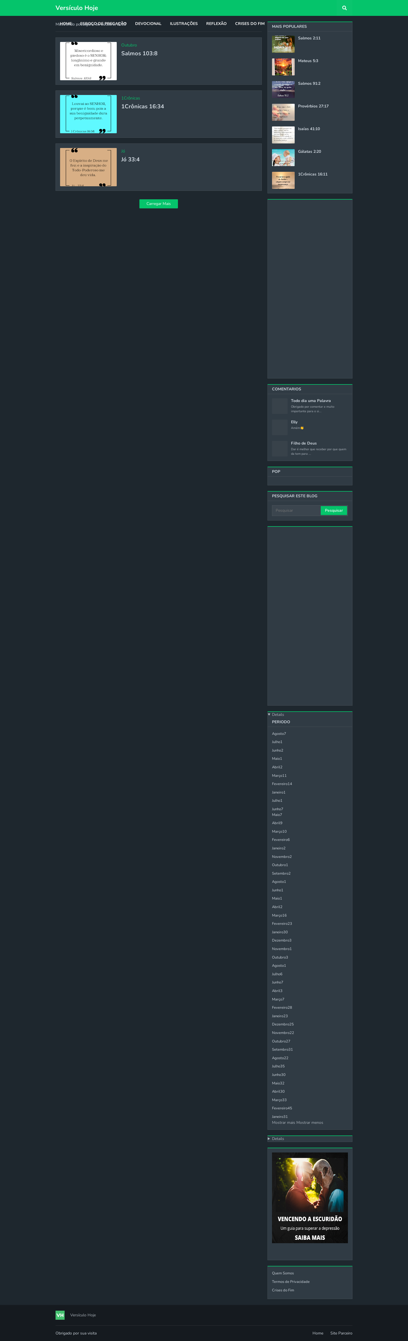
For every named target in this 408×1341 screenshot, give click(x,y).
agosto (279, 733)
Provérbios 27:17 (313, 106)
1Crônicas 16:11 (313, 174)
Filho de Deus (304, 443)
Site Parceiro (341, 1333)
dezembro (282, 940)
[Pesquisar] (297, 510)
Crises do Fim (283, 1290)
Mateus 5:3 (308, 61)
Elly (294, 422)
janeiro (279, 792)
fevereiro (282, 783)
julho (277, 741)
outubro (280, 865)
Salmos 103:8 (139, 53)
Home (318, 1333)
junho (277, 750)
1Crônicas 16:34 (142, 106)
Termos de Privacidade (291, 1281)
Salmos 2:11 (309, 38)
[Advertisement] (310, 289)
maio (277, 758)
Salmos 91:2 (309, 83)
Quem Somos (283, 1273)
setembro (281, 873)
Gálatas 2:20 (309, 151)
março (279, 775)
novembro (282, 856)
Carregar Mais (158, 203)
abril (277, 767)
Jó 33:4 (130, 159)
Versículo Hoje (77, 8)
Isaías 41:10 (309, 129)
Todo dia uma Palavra (311, 400)
